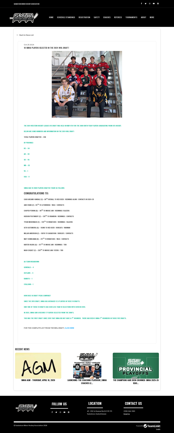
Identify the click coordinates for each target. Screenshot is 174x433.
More (152, 17)
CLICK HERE (69, 328)
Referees (118, 17)
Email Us (127, 414)
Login (158, 429)
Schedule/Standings (66, 17)
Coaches (107, 17)
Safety (97, 17)
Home (51, 17)
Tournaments (131, 17)
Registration (84, 17)
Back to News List (26, 35)
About (143, 17)
